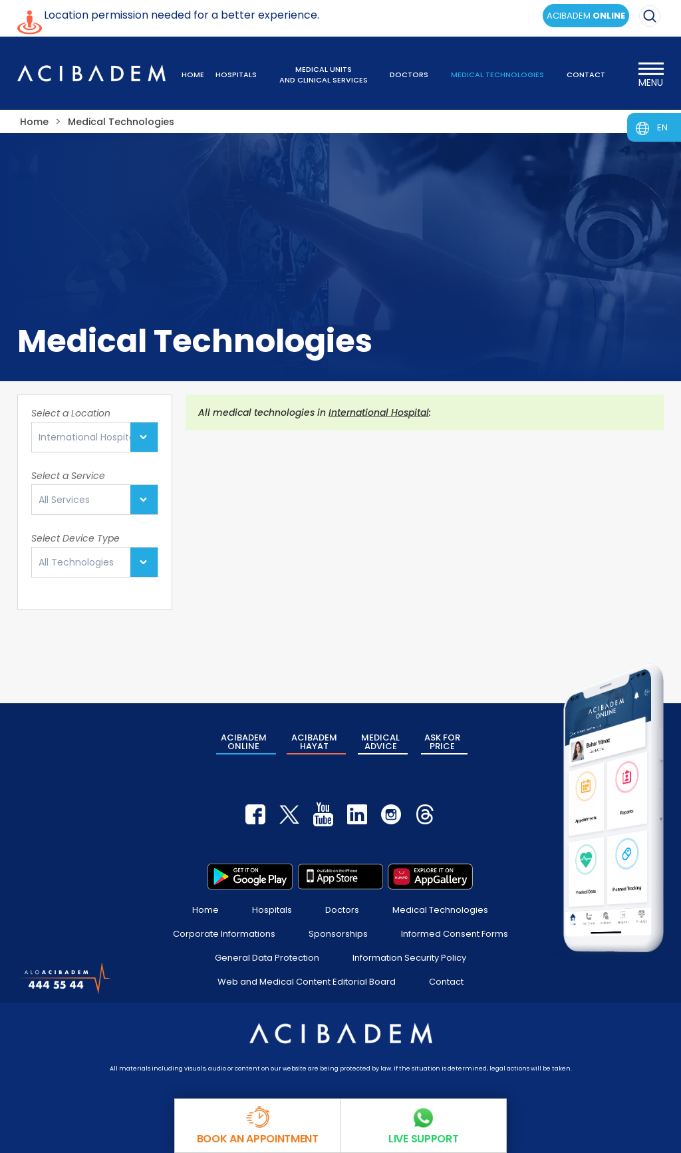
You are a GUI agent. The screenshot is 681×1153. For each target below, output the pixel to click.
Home (205, 910)
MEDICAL (380, 741)
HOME (193, 74)
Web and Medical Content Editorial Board (306, 981)
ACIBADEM (586, 15)
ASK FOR (442, 741)
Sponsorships (338, 933)
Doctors (342, 910)
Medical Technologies (440, 910)
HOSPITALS (236, 74)
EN (662, 127)
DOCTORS (409, 74)
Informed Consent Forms (454, 933)
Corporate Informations (224, 933)
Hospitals (272, 910)
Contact (446, 981)
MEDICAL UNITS (323, 74)
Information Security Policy (409, 957)
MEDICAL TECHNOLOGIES (497, 74)
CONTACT (586, 74)
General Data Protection (267, 957)
